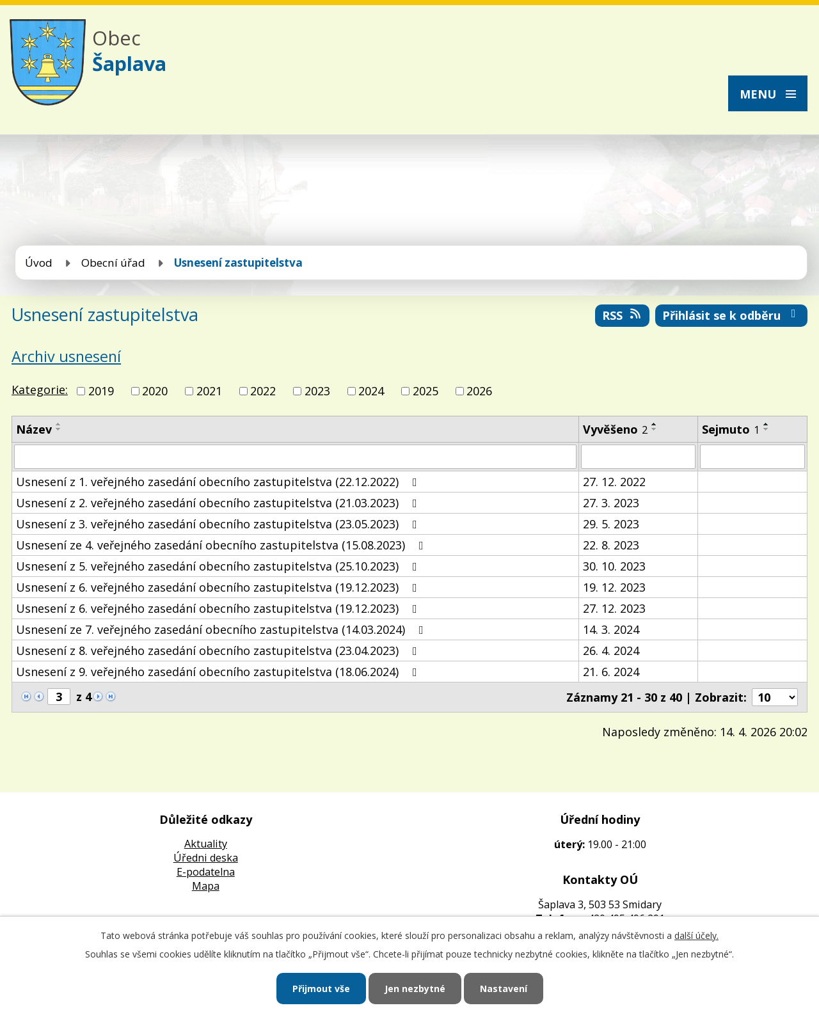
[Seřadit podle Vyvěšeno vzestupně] (655, 424)
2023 (317, 390)
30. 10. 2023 (614, 566)
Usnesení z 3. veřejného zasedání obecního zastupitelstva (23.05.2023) (219, 524)
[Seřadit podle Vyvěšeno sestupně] (655, 429)
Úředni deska (205, 858)
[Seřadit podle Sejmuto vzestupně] (766, 424)
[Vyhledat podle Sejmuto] (752, 457)
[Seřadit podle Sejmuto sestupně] (766, 429)
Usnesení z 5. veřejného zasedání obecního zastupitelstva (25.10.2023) (219, 566)
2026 (479, 390)
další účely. (696, 935)
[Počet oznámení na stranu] (775, 697)
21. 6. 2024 (611, 671)
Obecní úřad (113, 262)
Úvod (38, 262)
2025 (425, 390)
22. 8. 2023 (611, 545)
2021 (209, 390)
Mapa (205, 886)
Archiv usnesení (66, 356)
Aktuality (205, 844)
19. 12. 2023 (614, 587)
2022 (263, 390)
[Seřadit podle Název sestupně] (59, 429)
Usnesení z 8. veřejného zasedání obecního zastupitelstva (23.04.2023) (219, 650)
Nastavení (503, 988)
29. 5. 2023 (611, 524)
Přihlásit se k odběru (731, 315)
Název (34, 429)
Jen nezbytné (415, 988)
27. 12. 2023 (614, 608)
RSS (622, 315)
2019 (101, 390)
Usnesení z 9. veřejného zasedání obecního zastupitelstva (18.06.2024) (219, 671)
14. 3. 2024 (611, 629)
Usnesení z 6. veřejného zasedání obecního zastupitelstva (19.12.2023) (219, 587)
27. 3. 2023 (611, 502)
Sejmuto (730, 429)
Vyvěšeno (615, 429)
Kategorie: (40, 389)
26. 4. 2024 (611, 650)
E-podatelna (206, 872)
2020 (155, 390)
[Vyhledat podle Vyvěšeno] (638, 457)
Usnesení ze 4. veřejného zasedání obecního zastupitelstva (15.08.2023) (222, 545)
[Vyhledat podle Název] (295, 457)
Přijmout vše (321, 988)
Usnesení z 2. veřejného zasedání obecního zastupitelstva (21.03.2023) (219, 502)
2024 (371, 390)
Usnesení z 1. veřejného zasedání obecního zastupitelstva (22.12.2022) (219, 481)
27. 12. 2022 (614, 481)
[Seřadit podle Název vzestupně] (59, 424)
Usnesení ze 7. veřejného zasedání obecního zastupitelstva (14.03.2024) (222, 629)
